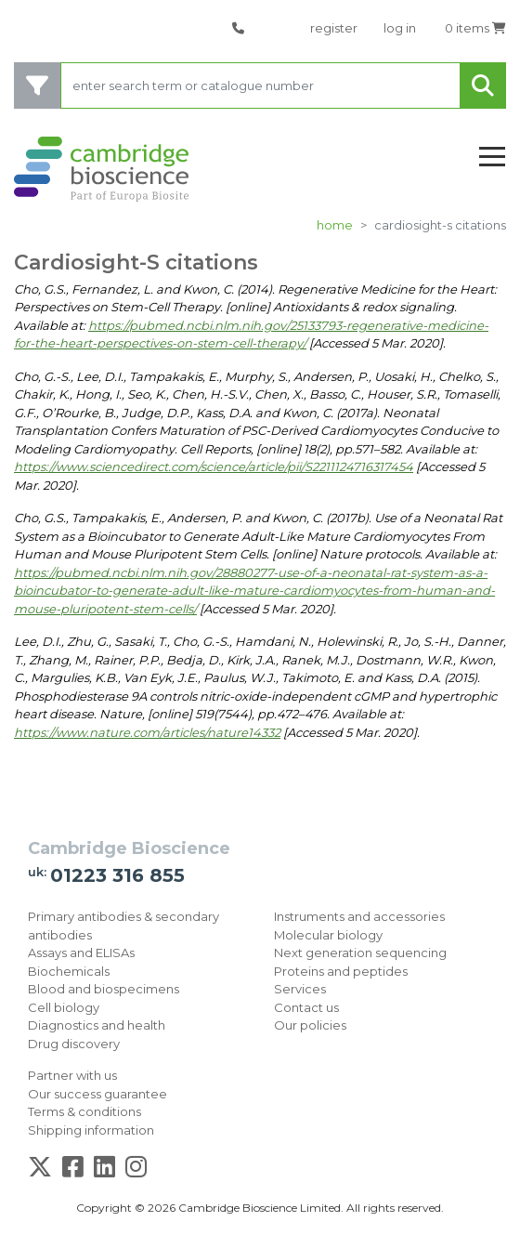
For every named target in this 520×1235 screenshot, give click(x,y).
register (334, 27)
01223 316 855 (117, 875)
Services (300, 988)
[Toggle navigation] (492, 157)
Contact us (306, 1007)
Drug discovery (74, 1043)
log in (400, 27)
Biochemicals (69, 971)
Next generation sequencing (360, 952)
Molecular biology (328, 934)
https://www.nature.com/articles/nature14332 (147, 732)
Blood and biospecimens (103, 988)
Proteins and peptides (341, 971)
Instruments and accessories (359, 916)
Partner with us (72, 1075)
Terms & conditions (84, 1111)
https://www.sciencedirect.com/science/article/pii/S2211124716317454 (213, 466)
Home (335, 224)
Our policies (310, 1025)
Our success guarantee (97, 1093)
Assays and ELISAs (81, 952)
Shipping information (91, 1130)
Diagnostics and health (96, 1025)
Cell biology (63, 1007)
